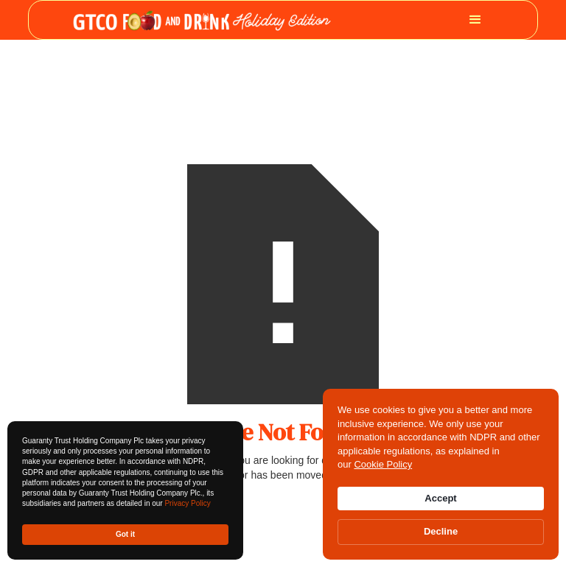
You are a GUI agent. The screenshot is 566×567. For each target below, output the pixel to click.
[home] (202, 19)
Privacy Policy (187, 503)
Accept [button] (440, 498)
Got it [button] (125, 534)
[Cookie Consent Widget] (441, 474)
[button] (475, 20)
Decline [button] (441, 531)
